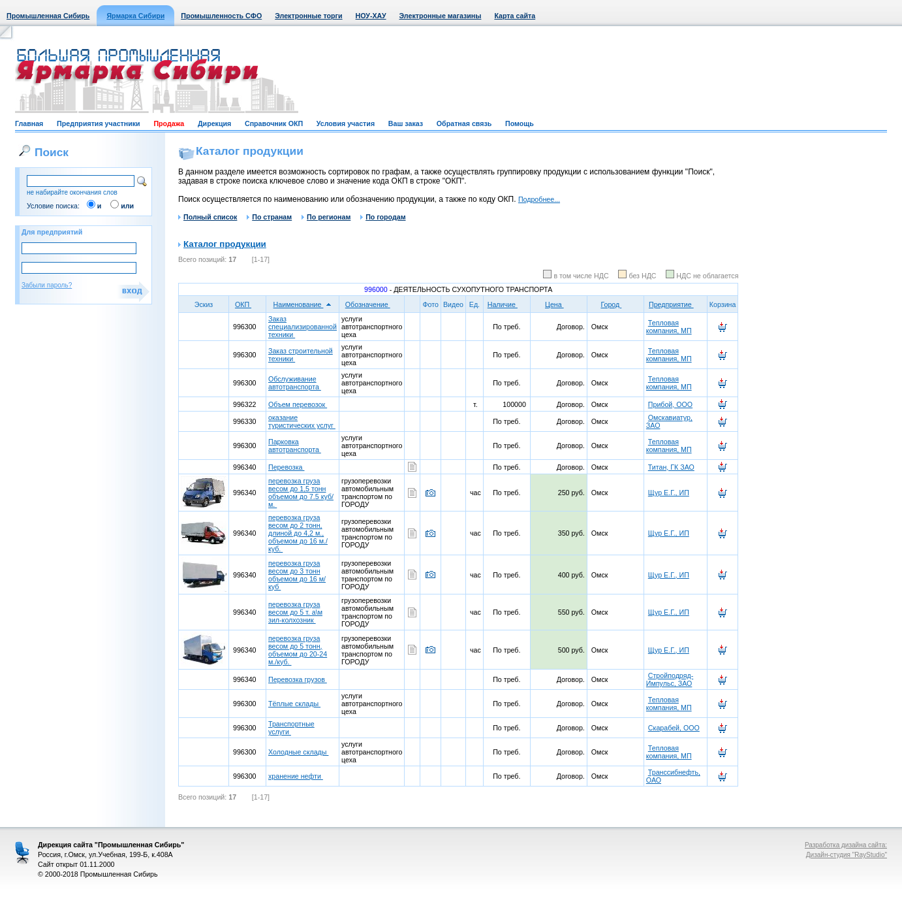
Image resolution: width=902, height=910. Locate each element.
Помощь (519, 123)
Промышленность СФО (221, 16)
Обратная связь (464, 123)
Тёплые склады (294, 703)
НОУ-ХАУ (371, 16)
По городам (382, 217)
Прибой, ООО (670, 404)
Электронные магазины (440, 16)
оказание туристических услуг (301, 421)
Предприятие (675, 304)
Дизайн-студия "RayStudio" (846, 854)
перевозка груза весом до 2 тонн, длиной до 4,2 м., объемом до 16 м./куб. (298, 533)
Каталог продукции (224, 244)
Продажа (168, 123)
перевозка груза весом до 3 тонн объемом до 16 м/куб (297, 575)
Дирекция (214, 123)
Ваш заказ (405, 123)
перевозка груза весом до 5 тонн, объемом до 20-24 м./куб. (297, 650)
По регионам (326, 217)
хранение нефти (295, 776)
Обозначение (372, 304)
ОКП (247, 304)
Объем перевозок (297, 404)
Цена (558, 304)
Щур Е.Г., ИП (668, 492)
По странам (269, 217)
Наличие (507, 304)
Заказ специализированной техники (302, 326)
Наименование (302, 304)
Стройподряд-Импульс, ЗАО (669, 679)
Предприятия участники (98, 123)
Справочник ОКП (274, 123)
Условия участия (346, 123)
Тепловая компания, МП (669, 326)
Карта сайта (514, 16)
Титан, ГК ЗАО (671, 467)
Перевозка (286, 467)
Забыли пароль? (47, 285)
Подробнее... (539, 199)
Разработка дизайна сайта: (846, 845)
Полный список (207, 217)
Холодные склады (298, 752)
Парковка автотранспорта (294, 445)
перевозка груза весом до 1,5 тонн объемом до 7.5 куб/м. (301, 492)
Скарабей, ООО (674, 728)
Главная (29, 123)
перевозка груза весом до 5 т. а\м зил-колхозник (295, 612)
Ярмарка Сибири (135, 16)
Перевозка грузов (297, 679)
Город (615, 304)
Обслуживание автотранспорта (294, 383)
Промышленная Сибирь (48, 16)
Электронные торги (308, 16)
